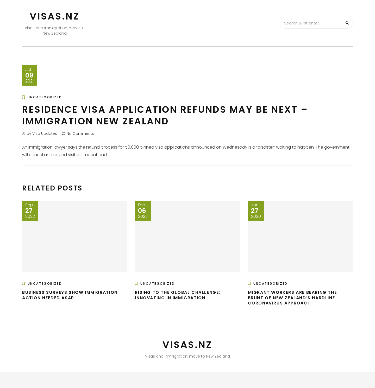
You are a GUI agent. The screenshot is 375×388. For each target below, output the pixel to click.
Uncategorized (45, 97)
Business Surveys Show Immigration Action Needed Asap (70, 295)
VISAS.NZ (55, 16)
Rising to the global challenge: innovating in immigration (177, 295)
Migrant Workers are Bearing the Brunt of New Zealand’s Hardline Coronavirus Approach (292, 297)
